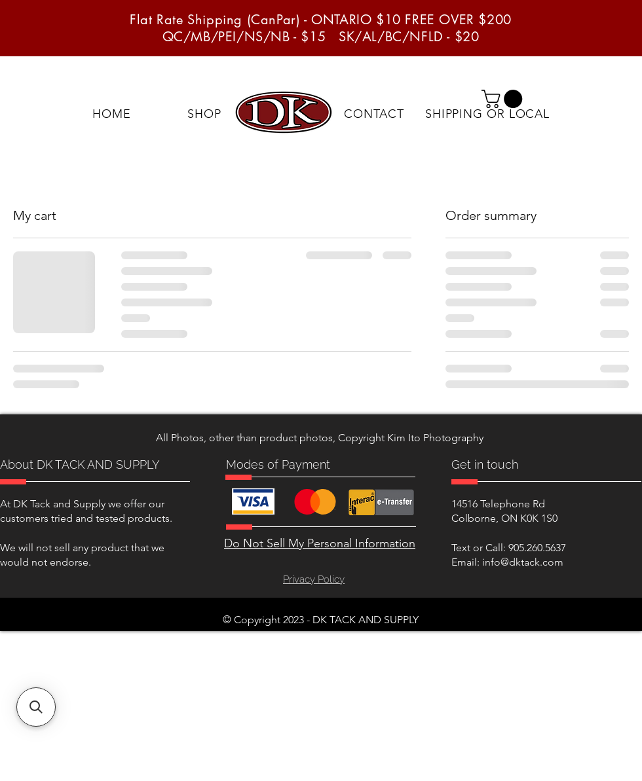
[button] (504, 99)
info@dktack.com (522, 562)
